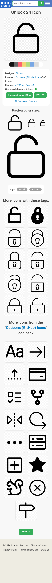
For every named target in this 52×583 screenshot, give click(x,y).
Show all (26, 531)
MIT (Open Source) (24, 85)
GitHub (19, 73)
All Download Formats (26, 101)
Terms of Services (29, 549)
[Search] (41, 3)
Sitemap (44, 549)
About (34, 545)
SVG (40, 95)
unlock (22, 189)
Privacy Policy (10, 549)
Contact (43, 545)
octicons (35, 189)
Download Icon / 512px (19, 95)
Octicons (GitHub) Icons (28, 77)
